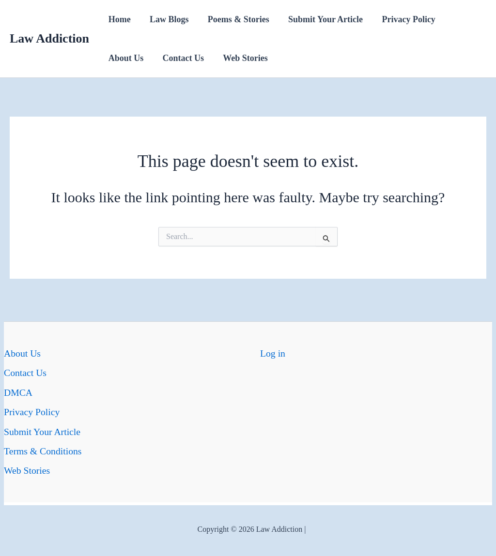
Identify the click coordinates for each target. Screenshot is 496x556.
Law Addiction (49, 38)
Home (119, 19)
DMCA (18, 392)
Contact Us (181, 58)
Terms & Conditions (43, 450)
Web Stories (241, 58)
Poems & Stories (234, 19)
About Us (125, 58)
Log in (273, 353)
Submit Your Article (319, 19)
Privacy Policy (401, 19)
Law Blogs (166, 19)
